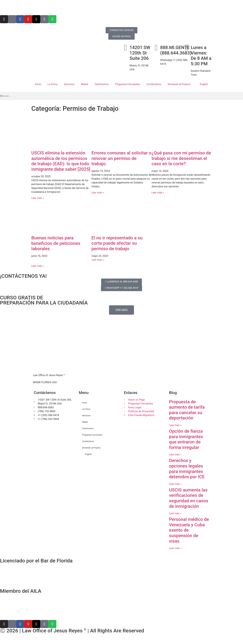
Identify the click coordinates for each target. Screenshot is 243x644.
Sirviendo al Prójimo (178, 84)
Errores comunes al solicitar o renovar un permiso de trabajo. (121, 158)
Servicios (69, 84)
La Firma (52, 84)
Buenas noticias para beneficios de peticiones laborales (55, 243)
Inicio (38, 84)
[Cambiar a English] (121, 7)
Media (84, 84)
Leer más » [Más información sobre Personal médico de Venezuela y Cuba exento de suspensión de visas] (175, 548)
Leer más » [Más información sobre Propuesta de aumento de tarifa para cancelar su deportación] (175, 425)
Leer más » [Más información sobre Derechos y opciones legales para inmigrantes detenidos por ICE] (175, 484)
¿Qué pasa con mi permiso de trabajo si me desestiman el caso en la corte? (181, 158)
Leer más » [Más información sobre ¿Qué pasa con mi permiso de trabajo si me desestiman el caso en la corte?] (158, 192)
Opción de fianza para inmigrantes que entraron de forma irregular (186, 439)
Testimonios (101, 84)
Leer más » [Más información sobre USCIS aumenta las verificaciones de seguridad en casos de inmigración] (175, 513)
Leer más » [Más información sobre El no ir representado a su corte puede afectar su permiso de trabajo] (97, 259)
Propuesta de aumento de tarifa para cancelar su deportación (187, 410)
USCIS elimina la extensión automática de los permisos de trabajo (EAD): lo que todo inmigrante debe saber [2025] (60, 161)
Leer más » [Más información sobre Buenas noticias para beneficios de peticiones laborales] (37, 265)
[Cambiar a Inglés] (122, 640)
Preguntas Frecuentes (127, 84)
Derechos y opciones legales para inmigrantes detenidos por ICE (187, 468)
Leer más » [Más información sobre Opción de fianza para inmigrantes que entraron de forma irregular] (175, 454)
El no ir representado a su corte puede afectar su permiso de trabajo (117, 243)
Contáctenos (154, 84)
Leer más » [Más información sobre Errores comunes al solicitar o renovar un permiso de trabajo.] (97, 192)
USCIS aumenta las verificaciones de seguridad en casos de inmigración (188, 498)
